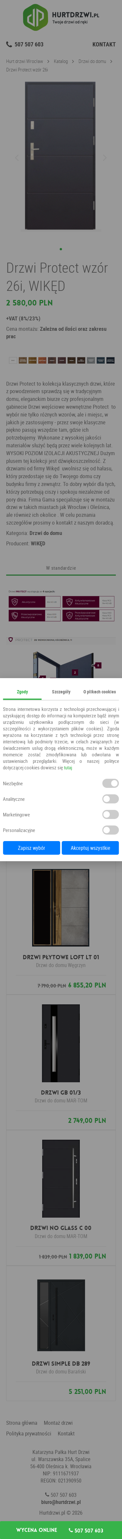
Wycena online (36, 1530)
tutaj (68, 767)
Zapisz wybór (31, 847)
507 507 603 (86, 1530)
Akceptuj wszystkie (90, 847)
